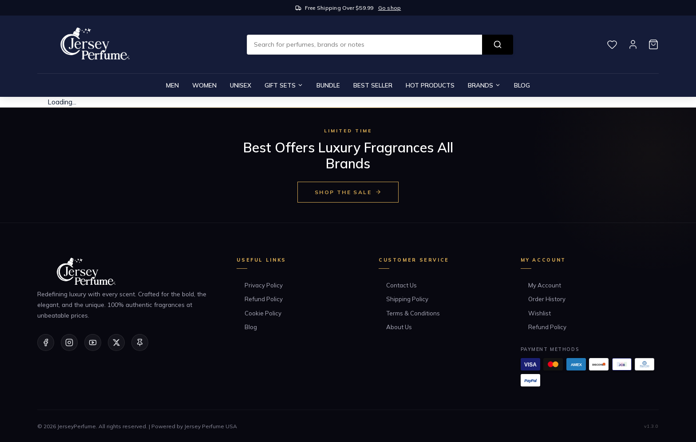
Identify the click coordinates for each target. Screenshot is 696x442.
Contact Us (401, 285)
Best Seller (372, 85)
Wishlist (539, 313)
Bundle (328, 85)
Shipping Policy (407, 299)
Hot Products (430, 85)
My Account (544, 285)
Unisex (240, 85)
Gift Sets (284, 85)
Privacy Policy (264, 285)
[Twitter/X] (116, 342)
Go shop (389, 7)
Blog (522, 85)
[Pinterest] (139, 342)
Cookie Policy (263, 313)
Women (204, 85)
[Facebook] (45, 342)
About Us (399, 327)
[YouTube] (92, 342)
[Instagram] (69, 342)
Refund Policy (264, 299)
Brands (484, 85)
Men (172, 85)
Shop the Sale (348, 192)
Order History (547, 299)
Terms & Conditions (413, 313)
